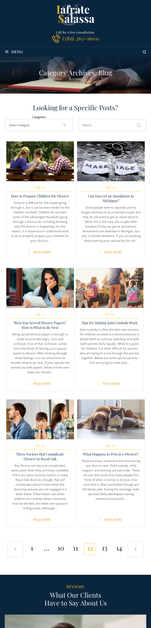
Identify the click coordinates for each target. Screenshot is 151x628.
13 (104, 547)
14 (119, 547)
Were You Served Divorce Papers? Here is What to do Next (40, 325)
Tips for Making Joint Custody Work (109, 322)
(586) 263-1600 (81, 38)
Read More (42, 252)
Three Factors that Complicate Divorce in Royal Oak (40, 456)
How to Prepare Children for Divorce (40, 196)
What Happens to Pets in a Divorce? (111, 454)
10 (61, 547)
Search (139, 125)
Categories (38, 117)
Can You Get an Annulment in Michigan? (111, 198)
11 (75, 547)
